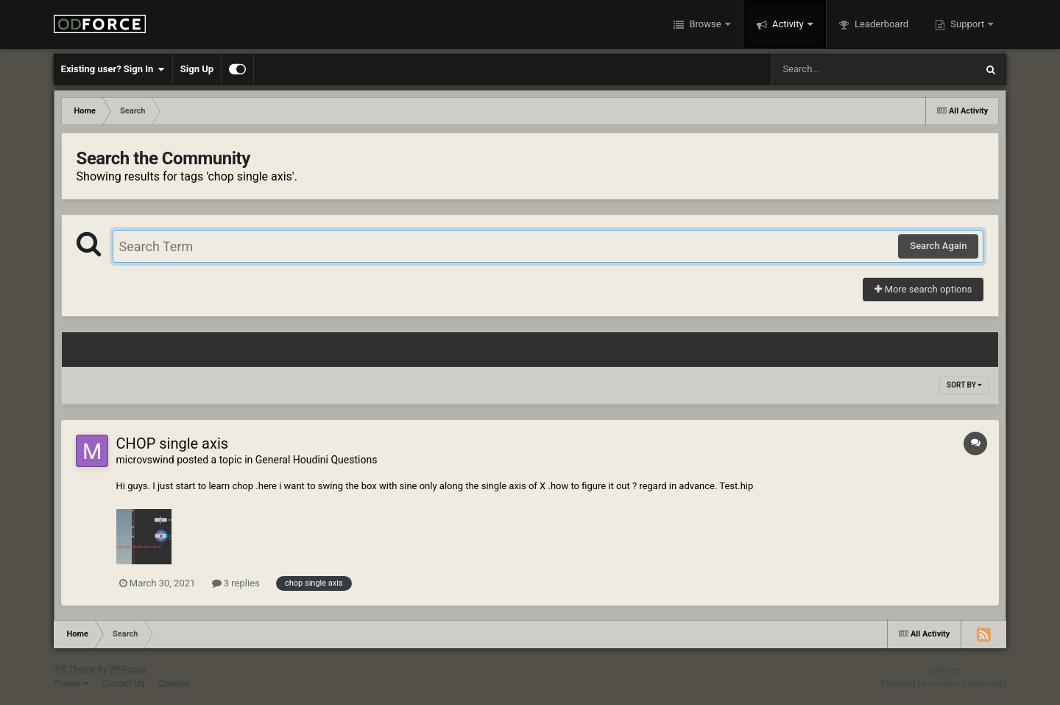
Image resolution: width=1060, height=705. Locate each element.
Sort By (964, 385)
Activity (788, 23)
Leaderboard (880, 23)
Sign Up (196, 68)
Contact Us (123, 683)
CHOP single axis (172, 443)
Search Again (938, 245)
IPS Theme (75, 669)
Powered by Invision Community (944, 683)
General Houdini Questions (316, 460)
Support (967, 23)
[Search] (836, 69)
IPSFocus (128, 669)
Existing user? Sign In (113, 69)
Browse (705, 23)
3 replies (236, 583)
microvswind (145, 460)
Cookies (173, 683)
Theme (71, 683)
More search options (923, 289)
